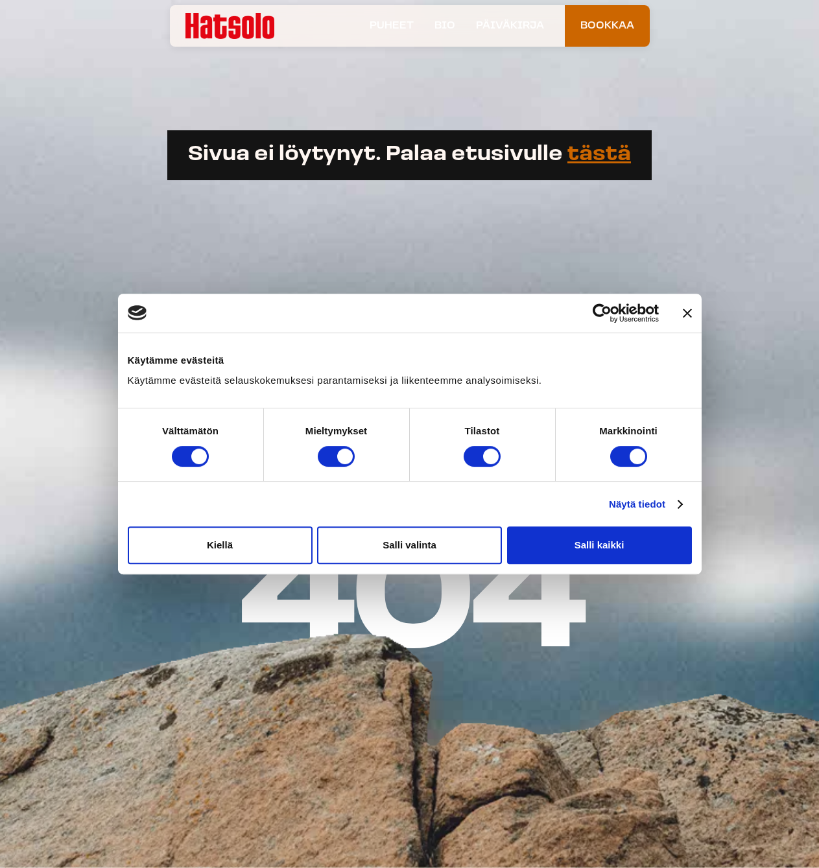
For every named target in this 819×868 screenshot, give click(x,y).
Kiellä (220, 544)
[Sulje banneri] (687, 313)
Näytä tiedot (637, 504)
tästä (599, 155)
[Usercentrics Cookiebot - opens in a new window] (602, 313)
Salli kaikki (599, 544)
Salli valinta (409, 544)
